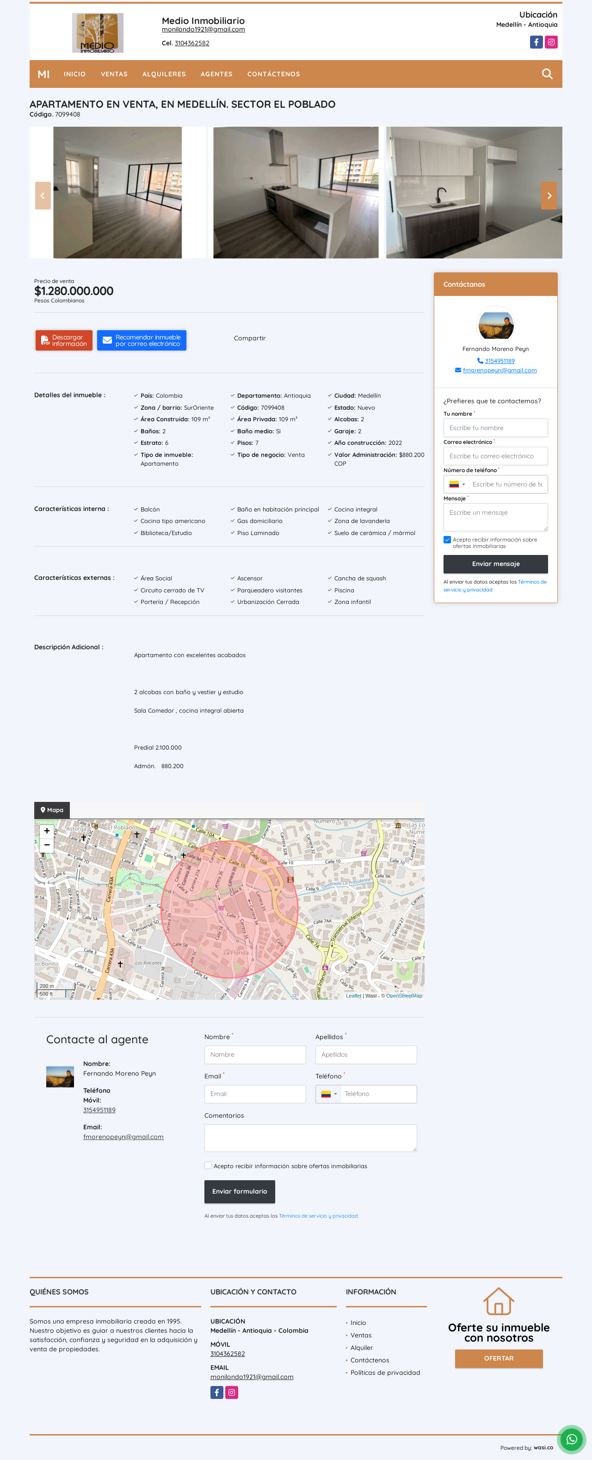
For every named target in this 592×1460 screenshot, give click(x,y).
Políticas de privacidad (385, 1372)
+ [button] (47, 832)
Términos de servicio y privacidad (318, 1216)
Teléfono (330, 1076)
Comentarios (224, 1115)
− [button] (47, 846)
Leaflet (353, 995)
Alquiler (362, 1347)
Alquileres (164, 74)
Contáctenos (273, 74)
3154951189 (99, 1110)
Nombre (218, 1036)
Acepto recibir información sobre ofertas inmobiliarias (290, 1166)
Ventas (114, 74)
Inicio (75, 74)
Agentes (217, 74)
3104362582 (192, 43)
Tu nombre (459, 413)
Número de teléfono (472, 470)
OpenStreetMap (404, 995)
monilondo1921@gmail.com (203, 29)
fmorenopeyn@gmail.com (123, 1137)
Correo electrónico (469, 441)
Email (214, 1076)
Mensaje (456, 498)
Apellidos (330, 1036)
